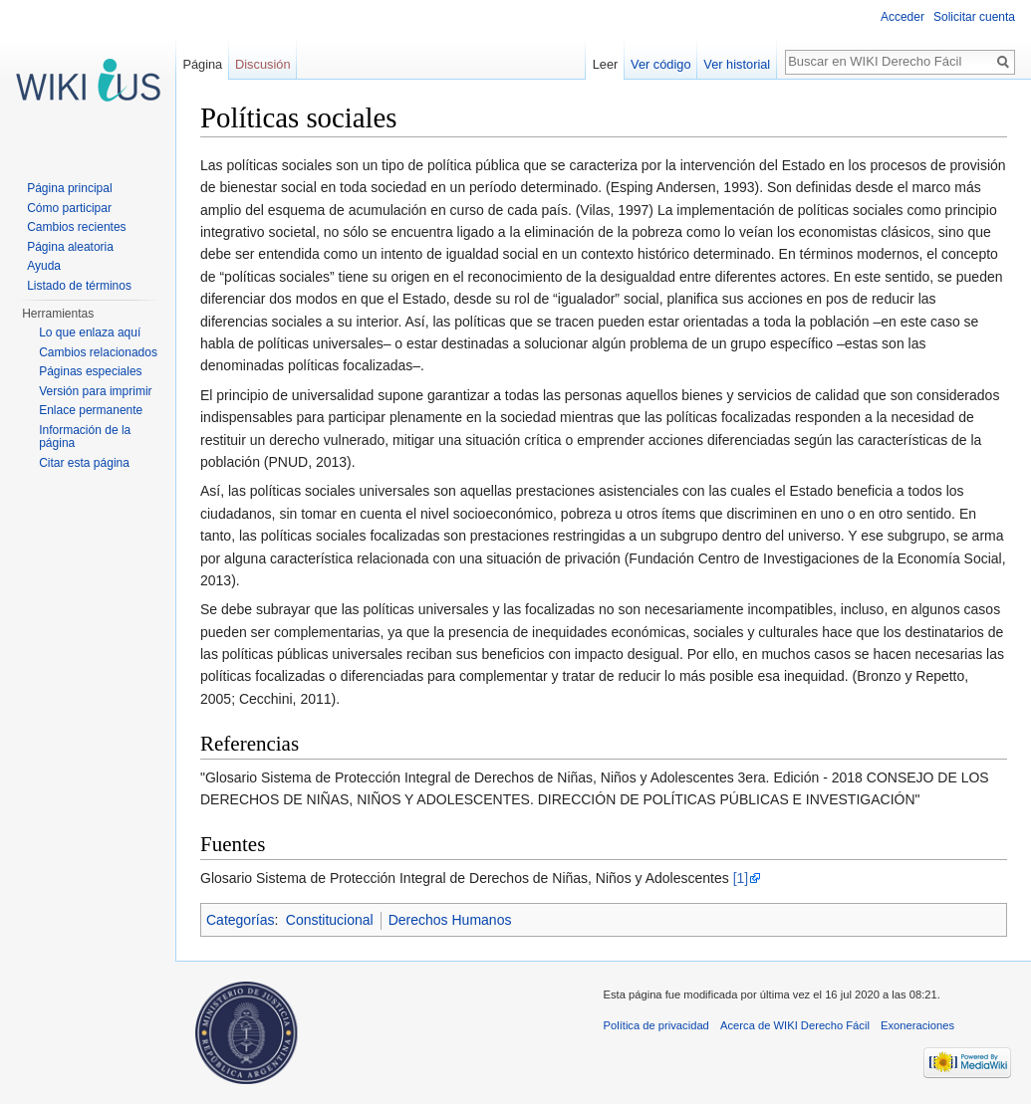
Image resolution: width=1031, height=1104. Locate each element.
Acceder (902, 17)
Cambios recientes (76, 227)
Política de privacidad (656, 1025)
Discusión (262, 64)
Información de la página (84, 437)
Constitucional (330, 920)
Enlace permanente (90, 410)
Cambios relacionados (98, 352)
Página (202, 64)
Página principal (69, 188)
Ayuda (44, 266)
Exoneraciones (917, 1025)
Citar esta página (84, 463)
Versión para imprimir (95, 391)
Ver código (660, 64)
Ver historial (736, 64)
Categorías (240, 920)
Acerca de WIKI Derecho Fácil (795, 1025)
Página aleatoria (70, 247)
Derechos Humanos (450, 920)
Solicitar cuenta (974, 17)
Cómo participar (69, 208)
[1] (741, 878)
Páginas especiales (90, 371)
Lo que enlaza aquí (89, 332)
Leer (606, 64)
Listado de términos (79, 286)
